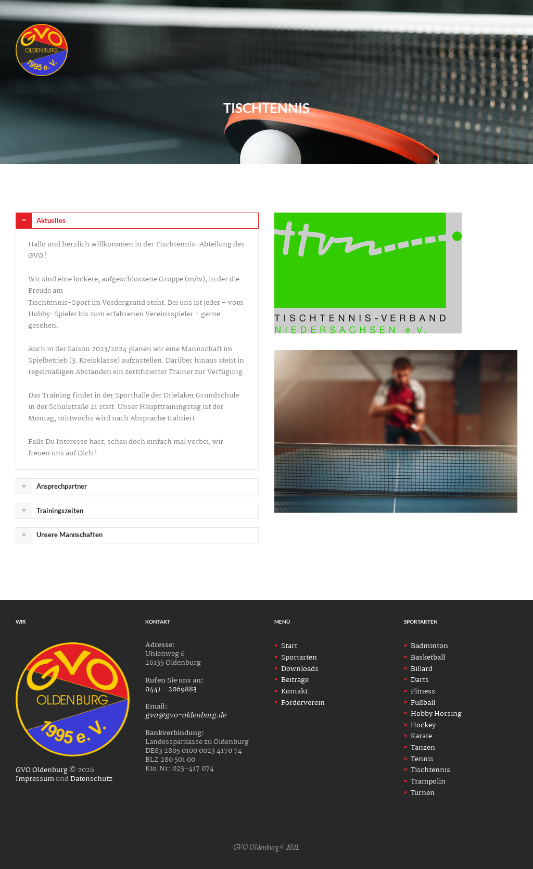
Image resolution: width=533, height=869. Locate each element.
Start (289, 646)
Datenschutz (91, 779)
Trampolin (428, 781)
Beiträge (295, 680)
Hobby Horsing (436, 713)
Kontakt (294, 691)
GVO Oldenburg (42, 770)
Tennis (422, 759)
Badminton (429, 646)
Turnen (423, 793)
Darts (420, 680)
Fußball (423, 703)
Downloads (300, 669)
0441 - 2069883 (171, 689)
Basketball (428, 657)
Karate (421, 736)
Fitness (423, 691)
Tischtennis (430, 770)
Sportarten (299, 657)
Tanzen (423, 747)
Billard (422, 669)
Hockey (423, 725)
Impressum (35, 779)
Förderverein (303, 703)
